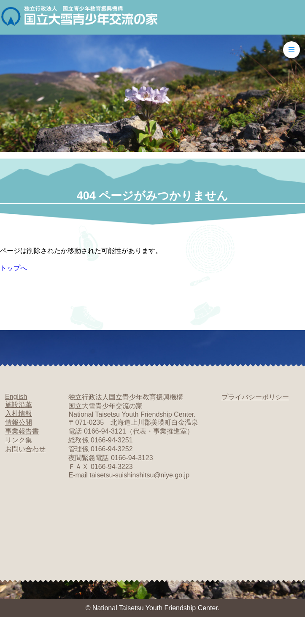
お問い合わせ (25, 449)
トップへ (13, 268)
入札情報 (18, 413)
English (16, 396)
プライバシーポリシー (255, 397)
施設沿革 (18, 404)
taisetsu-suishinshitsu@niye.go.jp (139, 475)
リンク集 (18, 440)
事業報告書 (22, 431)
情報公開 (18, 422)
